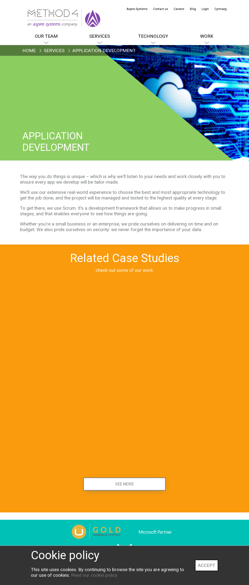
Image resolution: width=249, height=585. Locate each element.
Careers (179, 9)
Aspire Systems (137, 9)
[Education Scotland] (54, 451)
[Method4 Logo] (38, 12)
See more (124, 484)
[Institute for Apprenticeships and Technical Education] (194, 357)
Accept (206, 565)
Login (205, 9)
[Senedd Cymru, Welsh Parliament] (54, 357)
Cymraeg (220, 9)
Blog (193, 9)
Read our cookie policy (94, 575)
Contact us (160, 9)
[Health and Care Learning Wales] (124, 357)
